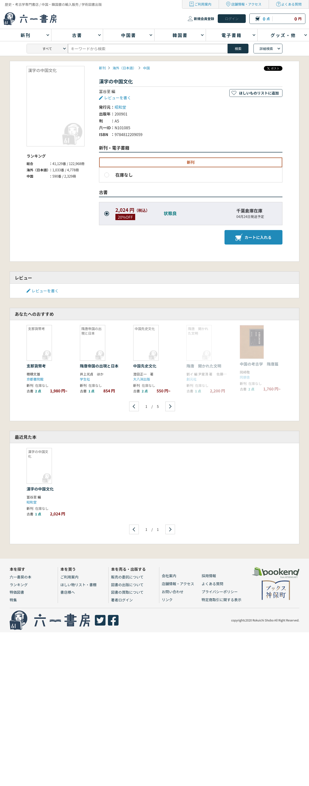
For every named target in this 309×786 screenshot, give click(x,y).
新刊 (102, 67)
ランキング (19, 584)
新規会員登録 (204, 18)
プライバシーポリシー (220, 591)
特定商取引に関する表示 (221, 599)
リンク (167, 599)
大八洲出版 (141, 379)
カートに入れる (253, 237)
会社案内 (169, 575)
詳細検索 (266, 48)
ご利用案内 (203, 4)
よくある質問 (291, 4)
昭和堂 (120, 107)
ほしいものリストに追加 (259, 92)
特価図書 (17, 592)
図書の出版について (127, 584)
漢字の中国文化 (40, 489)
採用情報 (209, 575)
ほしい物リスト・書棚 (78, 584)
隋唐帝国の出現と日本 (99, 366)
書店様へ (67, 592)
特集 (13, 599)
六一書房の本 (20, 576)
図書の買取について (127, 592)
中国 (146, 67)
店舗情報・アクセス (246, 4)
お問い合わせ (172, 591)
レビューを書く (117, 97)
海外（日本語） (124, 67)
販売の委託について (127, 576)
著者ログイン (122, 599)
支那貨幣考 (36, 366)
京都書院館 (35, 379)
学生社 (85, 379)
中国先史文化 (144, 366)
